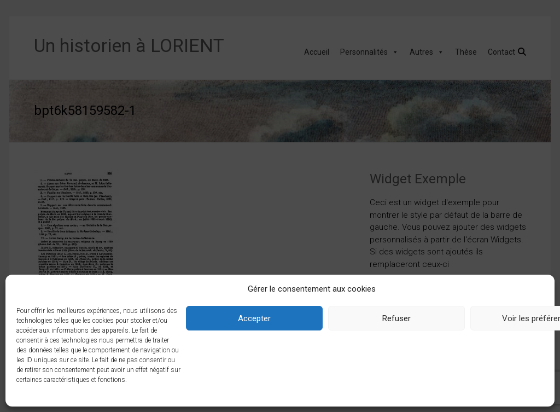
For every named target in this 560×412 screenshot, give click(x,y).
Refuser (396, 318)
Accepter (254, 318)
